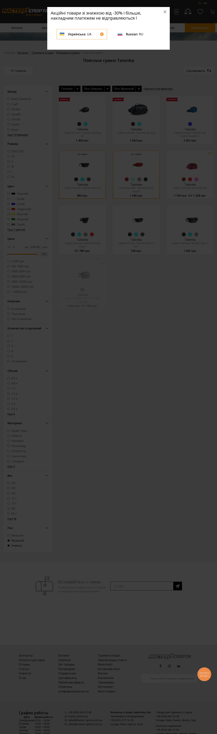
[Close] (165, 11)
